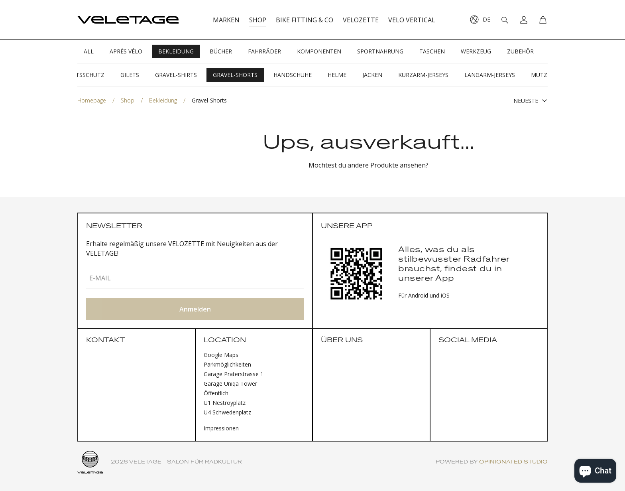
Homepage (91, 100)
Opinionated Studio (513, 462)
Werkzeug (476, 51)
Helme (337, 75)
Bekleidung (176, 51)
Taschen (432, 51)
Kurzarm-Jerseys (423, 75)
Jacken (372, 75)
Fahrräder (264, 51)
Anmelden (195, 309)
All (89, 51)
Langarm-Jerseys (489, 75)
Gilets (129, 75)
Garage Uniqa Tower (230, 383)
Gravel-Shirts (176, 75)
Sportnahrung (380, 51)
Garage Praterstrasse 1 (233, 374)
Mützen (543, 75)
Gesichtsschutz (80, 75)
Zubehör (520, 51)
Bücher (221, 51)
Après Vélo (126, 51)
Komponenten (319, 51)
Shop (127, 100)
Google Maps (221, 355)
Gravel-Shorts (235, 75)
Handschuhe (292, 75)
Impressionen (221, 428)
